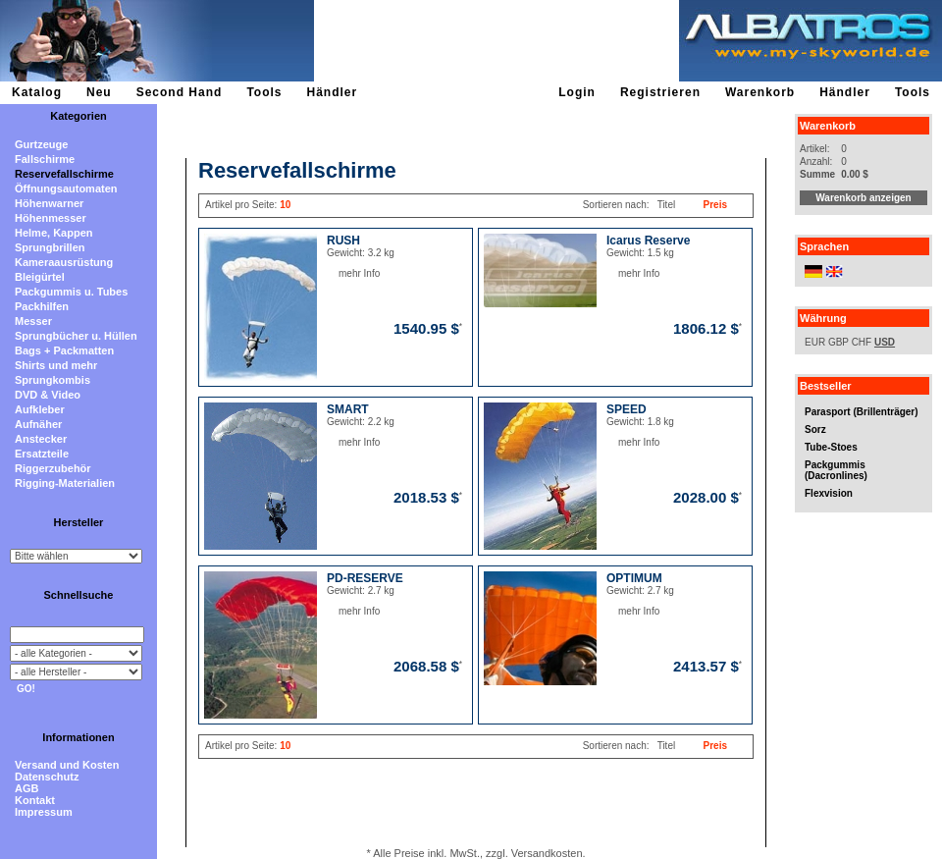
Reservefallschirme (64, 174)
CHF (862, 342)
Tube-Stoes (831, 447)
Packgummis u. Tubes (71, 291)
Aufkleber (40, 409)
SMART (348, 409)
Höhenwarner (49, 203)
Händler (331, 92)
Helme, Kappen (53, 233)
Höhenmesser (50, 218)
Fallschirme (45, 159)
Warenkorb (760, 92)
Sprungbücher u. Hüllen (76, 336)
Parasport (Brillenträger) (861, 411)
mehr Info (339, 273)
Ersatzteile (42, 453)
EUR (815, 342)
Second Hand (179, 92)
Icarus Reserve (648, 240)
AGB (26, 788)
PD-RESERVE (365, 578)
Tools (264, 92)
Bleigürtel (40, 277)
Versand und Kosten (67, 765)
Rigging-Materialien (65, 483)
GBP (838, 342)
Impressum (44, 812)
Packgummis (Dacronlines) (836, 470)
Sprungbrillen (50, 247)
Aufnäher (38, 424)
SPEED (626, 409)
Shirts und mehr (56, 365)
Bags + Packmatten (64, 350)
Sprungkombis (52, 380)
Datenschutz (46, 776)
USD (884, 342)
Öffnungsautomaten (66, 188)
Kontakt (35, 800)
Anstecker (41, 439)
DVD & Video (47, 395)
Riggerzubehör (53, 468)
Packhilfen (42, 306)
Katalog (37, 92)
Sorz (815, 429)
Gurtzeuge (41, 144)
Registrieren (660, 92)
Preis (715, 204)
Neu (99, 92)
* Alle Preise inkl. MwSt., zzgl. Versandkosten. (475, 853)
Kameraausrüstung (64, 262)
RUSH (343, 240)
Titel (666, 204)
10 (285, 204)
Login (577, 92)
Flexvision (829, 493)
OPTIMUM (634, 578)
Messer (33, 321)
